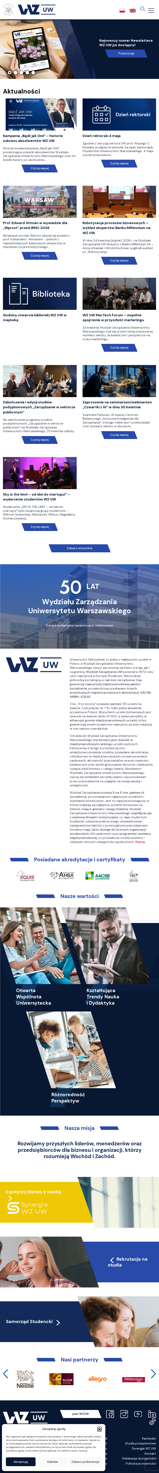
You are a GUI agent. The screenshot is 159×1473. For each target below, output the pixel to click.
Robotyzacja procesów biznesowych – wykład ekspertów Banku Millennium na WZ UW (117, 228)
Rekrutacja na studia (128, 1262)
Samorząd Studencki (33, 1321)
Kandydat (149, 1438)
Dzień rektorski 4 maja (102, 135)
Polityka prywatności (141, 1463)
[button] (99, 1429)
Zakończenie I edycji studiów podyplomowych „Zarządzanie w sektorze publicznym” (39, 407)
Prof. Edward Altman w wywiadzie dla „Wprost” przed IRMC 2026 (35, 225)
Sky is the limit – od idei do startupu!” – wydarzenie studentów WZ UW (36, 497)
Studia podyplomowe (140, 1443)
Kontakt (150, 1453)
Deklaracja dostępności (139, 1458)
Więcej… (140, 842)
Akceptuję (21, 1462)
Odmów (52, 1462)
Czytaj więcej (40, 168)
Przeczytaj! (126, 53)
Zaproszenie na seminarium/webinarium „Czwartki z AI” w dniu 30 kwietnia (117, 404)
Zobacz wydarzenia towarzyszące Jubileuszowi (79, 625)
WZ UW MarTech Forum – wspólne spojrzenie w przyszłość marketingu (113, 317)
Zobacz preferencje (85, 1462)
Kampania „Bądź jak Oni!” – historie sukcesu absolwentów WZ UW (33, 138)
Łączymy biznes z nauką (33, 1192)
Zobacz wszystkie (79, 548)
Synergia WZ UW (144, 1448)
